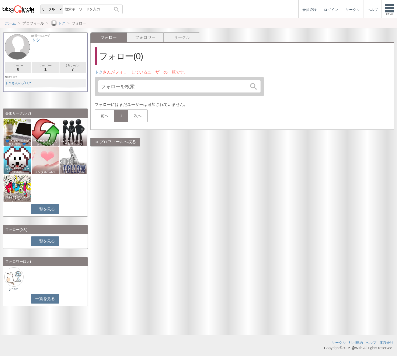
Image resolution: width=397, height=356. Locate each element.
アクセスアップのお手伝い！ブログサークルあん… (17, 169)
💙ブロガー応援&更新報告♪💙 (17, 143)
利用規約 (356, 343)
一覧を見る (45, 209)
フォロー (18, 67)
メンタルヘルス (45, 172)
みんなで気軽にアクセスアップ (73, 143)
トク (99, 72)
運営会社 (386, 343)
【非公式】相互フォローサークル (73, 170)
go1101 (13, 289)
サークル (182, 37)
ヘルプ (371, 343)
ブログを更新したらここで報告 (45, 143)
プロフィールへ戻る (118, 142)
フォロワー (145, 37)
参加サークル (72, 67)
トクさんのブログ (18, 83)
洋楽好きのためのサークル (17, 199)
